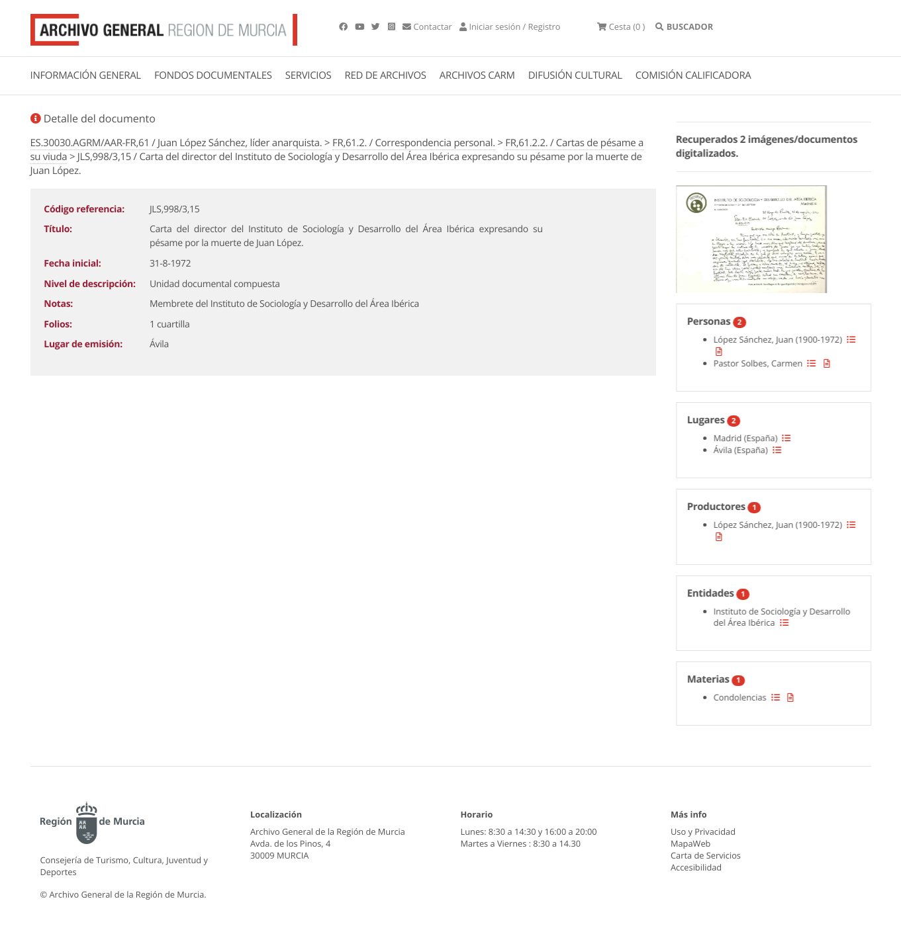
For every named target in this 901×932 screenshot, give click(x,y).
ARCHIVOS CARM (477, 75)
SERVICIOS (308, 75)
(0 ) (621, 26)
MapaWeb (690, 843)
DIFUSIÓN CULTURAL (575, 75)
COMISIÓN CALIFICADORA (693, 75)
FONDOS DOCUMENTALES (213, 75)
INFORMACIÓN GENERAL (85, 75)
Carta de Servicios (706, 855)
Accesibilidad (696, 867)
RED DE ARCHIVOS (385, 75)
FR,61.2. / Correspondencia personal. (413, 142)
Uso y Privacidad (703, 831)
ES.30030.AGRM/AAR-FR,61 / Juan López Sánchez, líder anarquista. (176, 142)
